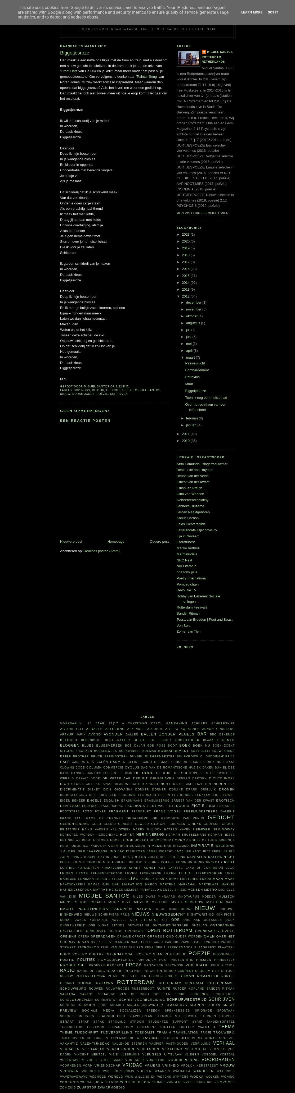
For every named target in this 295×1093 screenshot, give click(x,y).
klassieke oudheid (125, 862)
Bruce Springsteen (109, 756)
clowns (67, 767)
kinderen (96, 862)
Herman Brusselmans (186, 834)
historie (101, 840)
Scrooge (68, 1005)
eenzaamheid (206, 795)
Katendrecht (221, 856)
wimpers (181, 1076)
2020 (186, 241)
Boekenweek (105, 750)
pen (140, 947)
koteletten (88, 867)
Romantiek (207, 976)
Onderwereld (73, 925)
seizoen (87, 1005)
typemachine (122, 1038)
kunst (150, 867)
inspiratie (202, 846)
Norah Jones (83, 393)
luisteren (189, 878)
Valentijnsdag (95, 1043)
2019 (186, 248)
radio (67, 970)
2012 (186, 296)
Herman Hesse (221, 834)
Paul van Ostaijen (118, 947)
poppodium (147, 959)
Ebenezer (107, 795)
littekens (118, 878)
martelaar (209, 884)
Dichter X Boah (143, 784)
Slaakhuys (176, 1005)
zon (63, 1087)
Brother (81, 756)
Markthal (187, 884)
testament (146, 1027)
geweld (142, 823)
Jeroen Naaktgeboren (193, 512)
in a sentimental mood (124, 845)
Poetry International (192, 578)
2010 (186, 441)
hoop (128, 840)
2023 (186, 234)
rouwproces (117, 988)
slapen (197, 1005)
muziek (141, 902)
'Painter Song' (147, 77)
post (163, 959)
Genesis (125, 823)
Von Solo (183, 626)
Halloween (120, 829)
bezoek (165, 740)
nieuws (140, 914)
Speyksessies (177, 1010)
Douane (176, 789)
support (180, 1021)
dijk (231, 784)
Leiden (66, 873)
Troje (206, 1032)
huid (64, 845)
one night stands (106, 925)
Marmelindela (187, 554)
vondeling (156, 1060)
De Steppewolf (213, 773)
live (133, 878)
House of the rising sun (212, 840)
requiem (203, 970)
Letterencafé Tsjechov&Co (197, 530)
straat (67, 1021)
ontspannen (222, 925)
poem (65, 954)
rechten (153, 970)
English (111, 800)
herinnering (150, 834)
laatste (175, 867)
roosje (85, 983)
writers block (135, 1081)
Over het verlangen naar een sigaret (127, 942)
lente (82, 873)
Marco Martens (160, 884)
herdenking (107, 834)
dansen (78, 773)
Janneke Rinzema (190, 506)
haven (185, 829)
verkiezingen (121, 1049)
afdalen (94, 728)
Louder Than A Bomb (160, 878)
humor (76, 845)
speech (153, 1010)
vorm (88, 1065)
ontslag (199, 925)
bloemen (226, 740)
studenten (158, 1021)
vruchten (91, 1071)
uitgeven (170, 1038)
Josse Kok (120, 857)
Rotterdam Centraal (181, 983)
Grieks (195, 823)
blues (88, 745)
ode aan (192, 919)
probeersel (73, 965)
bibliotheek (187, 740)
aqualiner (190, 729)
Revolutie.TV (186, 590)
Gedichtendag (74, 823)
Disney (94, 789)
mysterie (160, 902)
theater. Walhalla (197, 1027)
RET (215, 970)
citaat (229, 762)
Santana (67, 994)
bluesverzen (109, 745)
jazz (179, 851)
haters (170, 829)
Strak (98, 1021)
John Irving (71, 857)
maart (191, 357)
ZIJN (218, 1082)
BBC (213, 734)
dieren (219, 783)
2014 (186, 283)
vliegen (192, 1054)
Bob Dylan (135, 745)
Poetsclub (176, 954)
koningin (184, 862)
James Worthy (160, 851)
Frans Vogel (167, 811)
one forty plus (187, 572)
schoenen (199, 994)
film (211, 805)
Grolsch (212, 823)
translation (185, 1032)
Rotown (105, 983)
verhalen (69, 1049)
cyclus (132, 767)
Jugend (139, 856)
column (94, 767)
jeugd (229, 851)
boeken (85, 750)
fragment (119, 811)
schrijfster (106, 999)
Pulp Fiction (223, 965)
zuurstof (87, 1087)
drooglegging (73, 795)
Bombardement (197, 370)
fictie (197, 806)
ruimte (164, 988)
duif (93, 795)
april (190, 351)
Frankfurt (141, 811)
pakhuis (172, 942)
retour (228, 970)
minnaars (166, 896)
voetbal (227, 1054)
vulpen (144, 1071)
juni (189, 337)
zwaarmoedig (111, 1087)
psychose (175, 965)
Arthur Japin (73, 734)
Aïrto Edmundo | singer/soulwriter (202, 464)
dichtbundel (222, 778)
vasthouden (177, 1043)
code (80, 767)
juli (188, 330)
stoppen (227, 1016)
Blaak (208, 740)
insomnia (181, 845)
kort (229, 862)
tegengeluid (72, 1027)
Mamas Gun (99, 884)
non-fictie (225, 914)
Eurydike (90, 805)
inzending (225, 845)
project (115, 965)
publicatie (197, 965)
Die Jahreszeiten (195, 784)
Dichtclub (70, 783)
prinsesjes (224, 959)
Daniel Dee (225, 767)
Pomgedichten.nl (116, 959)
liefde (127, 390)
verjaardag (93, 1049)
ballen (132, 734)
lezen (170, 873)
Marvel (228, 884)
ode (175, 920)
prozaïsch (153, 965)
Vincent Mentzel (90, 1054)
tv (106, 1038)
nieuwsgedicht (168, 914)
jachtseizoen (132, 851)
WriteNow (110, 1082)
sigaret (117, 1005)
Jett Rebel (213, 851)
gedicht (113, 390)
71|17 (113, 723)
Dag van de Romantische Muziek (171, 767)
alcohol (155, 729)
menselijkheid (173, 889)
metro (210, 889)
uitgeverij (191, 1038)
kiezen (79, 862)
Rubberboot (143, 988)
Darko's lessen (102, 773)
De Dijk (98, 390)
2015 (186, 276)
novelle (119, 919)
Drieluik (208, 789)
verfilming (201, 1043)
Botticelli (200, 750)
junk (181, 857)
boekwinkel (130, 750)
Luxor (205, 878)
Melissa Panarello (141, 889)
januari (192, 425)
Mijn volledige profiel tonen (203, 213)
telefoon (95, 1027)
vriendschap (108, 1065)
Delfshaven (162, 778)
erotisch (225, 800)
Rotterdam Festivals (192, 607)
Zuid (72, 1087)
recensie (133, 970)
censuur (179, 762)
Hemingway (224, 829)
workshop (89, 1082)
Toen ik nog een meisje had (206, 398)
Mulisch (226, 896)
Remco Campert (178, 970)
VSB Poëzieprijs (118, 1071)
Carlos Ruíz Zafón (90, 762)
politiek (86, 960)
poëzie (102, 393)
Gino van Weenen (190, 494)
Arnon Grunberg (218, 729)
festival (156, 805)
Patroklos (192, 377)
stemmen (164, 1016)
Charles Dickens (205, 762)
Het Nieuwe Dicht (76, 840)
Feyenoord (178, 805)
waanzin (162, 1071)
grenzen (177, 823)
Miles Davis (144, 896)
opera (84, 936)
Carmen (118, 761)
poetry (80, 954)
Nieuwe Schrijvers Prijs (107, 914)
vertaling (172, 1049)
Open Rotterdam (170, 930)
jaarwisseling (102, 851)
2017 (186, 262)
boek (185, 745)
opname (124, 936)
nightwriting (200, 914)
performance (180, 947)
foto (87, 811)
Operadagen (103, 936)
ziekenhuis (204, 1082)
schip (180, 994)
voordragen (218, 1059)
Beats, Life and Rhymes (195, 470)
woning (228, 1076)
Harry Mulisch (147, 829)
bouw (217, 750)
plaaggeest (205, 947)
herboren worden (77, 834)
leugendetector (106, 873)
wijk (129, 1076)
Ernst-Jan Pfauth (189, 488)
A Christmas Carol (142, 723)
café (65, 761)
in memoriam (159, 845)
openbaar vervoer (215, 930)
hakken (101, 829)
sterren (208, 1016)
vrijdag (133, 1065)
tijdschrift (87, 1032)
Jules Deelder (161, 857)
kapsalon (196, 856)
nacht (67, 909)
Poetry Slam (149, 954)
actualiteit (72, 728)
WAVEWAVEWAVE (74, 1076)
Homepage (116, 541)
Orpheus (156, 936)
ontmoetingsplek (171, 925)
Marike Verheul (188, 548)
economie (127, 795)
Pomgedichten (188, 584)
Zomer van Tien (188, 631)
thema (227, 1027)
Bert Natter (117, 740)
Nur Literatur (186, 566)
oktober (192, 316)
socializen (130, 1010)
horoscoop (160, 840)
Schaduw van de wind (123, 994)
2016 (186, 269)
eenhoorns (182, 795)
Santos (86, 994)
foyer (100, 811)
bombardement (173, 750)
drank (192, 789)
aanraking (176, 723)
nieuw (65, 393)
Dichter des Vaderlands (105, 784)
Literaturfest (186, 542)
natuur (144, 909)
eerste (228, 795)
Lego (230, 867)
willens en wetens (153, 1076)
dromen (227, 789)
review (66, 976)
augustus (193, 323)
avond (94, 734)
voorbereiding (183, 1060)
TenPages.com (121, 1027)
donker (142, 789)
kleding (152, 862)
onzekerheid (72, 931)
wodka (197, 1076)
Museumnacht (93, 902)
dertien (199, 778)
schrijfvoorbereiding (142, 999)
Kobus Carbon (188, 518)
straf (83, 1021)
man (115, 884)
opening (68, 936)
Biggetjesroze (195, 391)
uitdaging (148, 1038)
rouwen (96, 988)
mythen (214, 902)
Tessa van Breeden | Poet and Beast (205, 619)
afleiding (115, 728)
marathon (132, 884)
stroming (117, 1021)
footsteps (70, 811)
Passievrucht (195, 363)
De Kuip (164, 773)
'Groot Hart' (69, 71)
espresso (70, 805)
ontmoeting (139, 925)
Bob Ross (82, 390)
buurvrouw (187, 756)
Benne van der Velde (193, 476)
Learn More (251, 12)
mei (189, 344)
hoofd (116, 840)
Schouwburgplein (77, 999)
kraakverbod (113, 867)
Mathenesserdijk (76, 889)
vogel (92, 1060)
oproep (139, 936)
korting (67, 867)
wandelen (204, 1071)
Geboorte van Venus (182, 818)
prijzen (204, 959)
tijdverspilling (117, 1032)
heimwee (201, 829)
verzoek (217, 1049)
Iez (85, 845)
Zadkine (158, 1082)
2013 (186, 289)
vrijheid (170, 1065)
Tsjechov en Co (76, 1038)
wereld (115, 1076)
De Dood (144, 773)
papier (187, 942)
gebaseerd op (142, 818)
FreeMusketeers (201, 811)
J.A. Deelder (72, 851)
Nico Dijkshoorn (173, 909)
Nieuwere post (71, 541)
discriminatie (72, 789)
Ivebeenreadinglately (192, 500)
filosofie (226, 805)
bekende (227, 734)
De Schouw (185, 773)
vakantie (69, 1043)
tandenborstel (221, 1021)
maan (218, 878)
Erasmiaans (132, 800)
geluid (110, 823)
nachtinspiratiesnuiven (105, 909)
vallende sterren (129, 1043)
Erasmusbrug (157, 800)
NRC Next (184, 560)
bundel (136, 756)
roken (171, 976)
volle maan (111, 1060)
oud (170, 936)
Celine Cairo (140, 762)
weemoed (98, 1076)
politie (67, 959)
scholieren (224, 994)
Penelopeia (155, 947)
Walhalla (181, 1071)
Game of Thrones (104, 818)
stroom (137, 1021)
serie (103, 1005)
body (172, 745)
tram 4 (164, 1032)
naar (230, 902)
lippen (101, 878)
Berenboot (91, 740)
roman (187, 976)
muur (114, 902)
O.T (165, 919)
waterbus (226, 1071)
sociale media (98, 1010)
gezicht (159, 823)
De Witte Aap (116, 778)
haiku (87, 829)
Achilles (199, 723)
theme (66, 1032)
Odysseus (213, 919)
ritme (113, 976)
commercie (113, 767)
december (194, 302)
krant (135, 867)
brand (229, 750)
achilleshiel (223, 723)
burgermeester (160, 756)
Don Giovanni (117, 789)
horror (180, 840)
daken (207, 767)
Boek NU (201, 745)
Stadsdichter (111, 1016)
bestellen (144, 740)
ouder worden (189, 936)
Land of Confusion (204, 867)
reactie (115, 970)
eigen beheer (73, 800)
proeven (97, 965)
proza (134, 965)
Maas (230, 878)
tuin (98, 1038)
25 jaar (96, 723)
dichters (168, 783)
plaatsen (226, 947)
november (194, 309)
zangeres (176, 1082)
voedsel (209, 1054)
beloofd (68, 740)
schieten (162, 994)
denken (183, 778)
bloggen (69, 745)
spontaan (226, 1010)
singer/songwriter (145, 1005)
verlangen (148, 1049)
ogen (230, 919)
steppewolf (186, 1016)
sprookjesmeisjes (77, 1016)
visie (113, 1054)
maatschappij (72, 884)
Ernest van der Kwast (193, 482)
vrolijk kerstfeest (199, 1065)
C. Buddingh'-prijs (217, 756)
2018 (186, 255)
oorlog (116, 931)
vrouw (227, 1065)
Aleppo (171, 729)
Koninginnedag (208, 862)
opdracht (135, 930)
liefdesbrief (209, 873)
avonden (113, 734)
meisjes (116, 889)
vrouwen (69, 1071)
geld (96, 823)
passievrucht (207, 942)
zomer (229, 1082)
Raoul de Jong (91, 970)
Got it (273, 12)
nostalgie (99, 919)
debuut (140, 778)
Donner (159, 789)
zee (189, 1082)
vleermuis (130, 1054)
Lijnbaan (86, 878)
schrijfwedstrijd (187, 999)
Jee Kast (193, 851)
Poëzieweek (224, 954)
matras (100, 889)
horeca (142, 840)
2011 (186, 434)
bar (202, 734)
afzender (136, 729)
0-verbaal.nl (72, 723)
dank (64, 773)
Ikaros (96, 845)
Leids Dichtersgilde (191, 524)
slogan (213, 1005)
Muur (189, 384)
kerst (65, 862)
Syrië (197, 1021)
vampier (156, 1043)
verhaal (224, 1043)
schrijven (119, 393)
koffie (167, 862)
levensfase (151, 873)
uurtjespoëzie (220, 1038)
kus (162, 867)
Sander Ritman (188, 613)
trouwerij (224, 1032)
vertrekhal (196, 1049)
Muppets (69, 902)
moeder (209, 896)
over (209, 936)
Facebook (135, 805)
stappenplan (140, 1016)
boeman (149, 750)
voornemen (70, 1065)
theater (167, 1027)
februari (192, 418)
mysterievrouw (187, 902)
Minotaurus (188, 896)
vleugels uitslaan (162, 1054)
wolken (212, 1076)
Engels (94, 800)
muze (126, 902)
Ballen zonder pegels (168, 734)
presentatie (182, 959)
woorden (69, 1081)
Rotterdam (136, 982)
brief (65, 756)
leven (131, 873)
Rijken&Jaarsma (90, 976)
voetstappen (72, 1060)
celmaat (161, 762)
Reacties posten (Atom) (102, 551)
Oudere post (159, 541)
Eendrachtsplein (154, 795)
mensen (195, 889)
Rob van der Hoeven (142, 976)
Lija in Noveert (188, 536)
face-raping (112, 805)
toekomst (145, 1032)
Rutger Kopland (188, 988)
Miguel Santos (147, 390)
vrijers (152, 1065)
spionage (203, 1010)
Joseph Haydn (96, 857)
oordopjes (96, 931)
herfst (127, 834)
